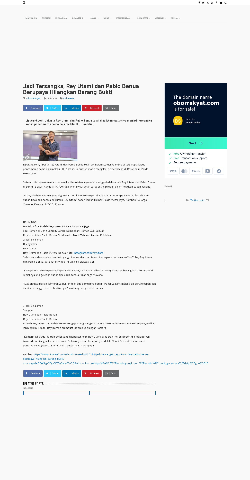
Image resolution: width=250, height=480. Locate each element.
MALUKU (159, 18)
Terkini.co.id (197, 200)
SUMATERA (77, 18)
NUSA (106, 18)
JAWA (93, 18)
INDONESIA (61, 18)
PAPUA (174, 18)
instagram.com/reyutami (89, 252)
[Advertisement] (125, 52)
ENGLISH (46, 18)
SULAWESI (142, 18)
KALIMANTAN (123, 18)
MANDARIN (31, 18)
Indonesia (68, 98)
